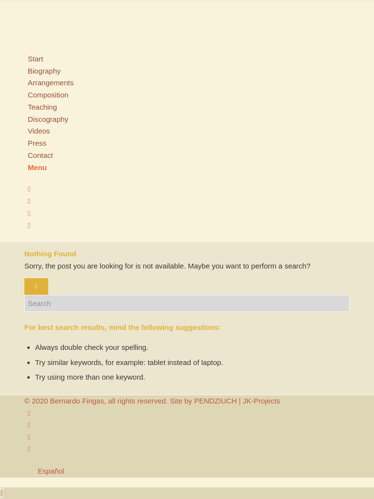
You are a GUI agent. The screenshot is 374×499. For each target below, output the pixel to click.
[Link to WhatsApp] (29, 225)
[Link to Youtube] (29, 213)
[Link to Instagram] (29, 189)
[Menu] (37, 167)
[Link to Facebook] (29, 201)
